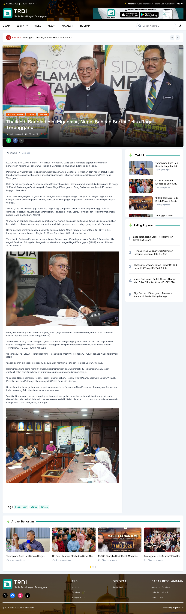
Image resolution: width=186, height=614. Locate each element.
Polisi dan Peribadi (159, 592)
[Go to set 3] (95, 567)
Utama (6, 25)
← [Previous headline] (172, 37)
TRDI (12, 607)
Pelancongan (15, 114)
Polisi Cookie (157, 597)
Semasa (43, 114)
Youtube (75, 587)
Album (51, 25)
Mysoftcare (178, 607)
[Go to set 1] (90, 567)
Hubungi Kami (117, 587)
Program (84, 25)
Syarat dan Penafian (160, 587)
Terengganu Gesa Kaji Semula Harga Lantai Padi (47, 37)
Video (37, 25)
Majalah (67, 25)
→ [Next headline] (177, 37)
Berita (22, 25)
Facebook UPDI (79, 592)
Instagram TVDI (78, 597)
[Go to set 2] (93, 567)
